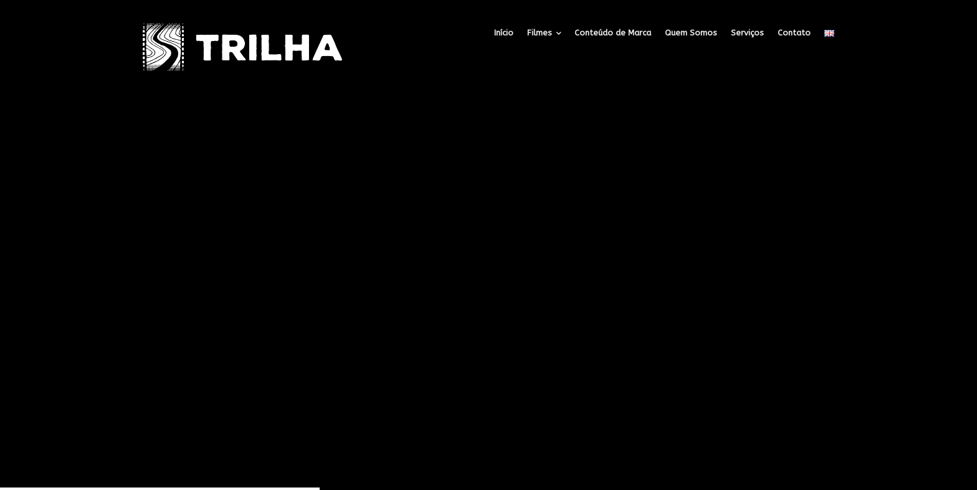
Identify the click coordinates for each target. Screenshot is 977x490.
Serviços (747, 32)
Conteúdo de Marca (612, 32)
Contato (794, 32)
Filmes (539, 32)
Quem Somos (691, 32)
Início (503, 32)
